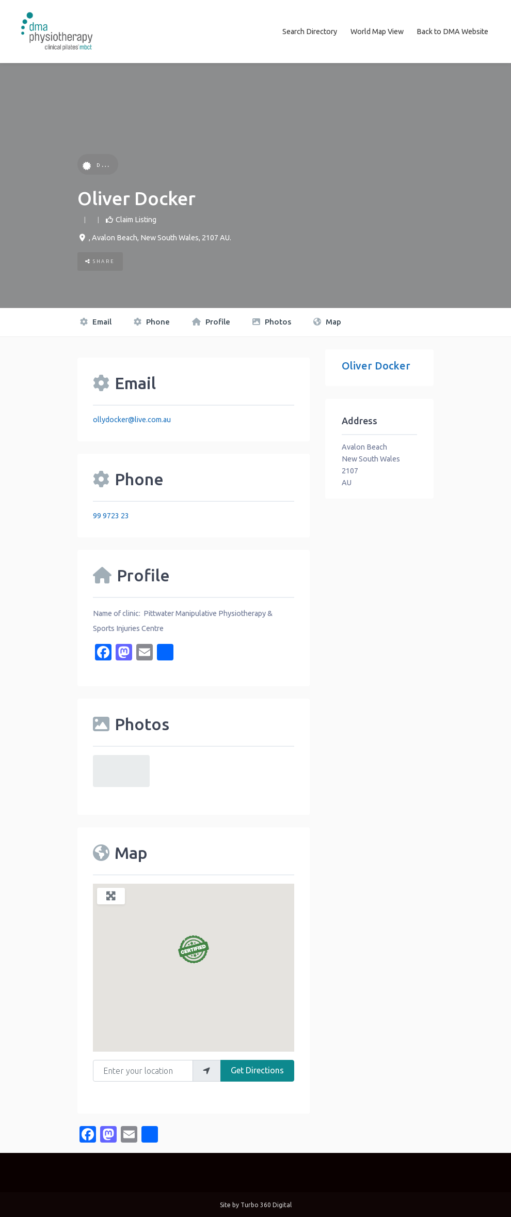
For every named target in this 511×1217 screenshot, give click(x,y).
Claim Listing (136, 218)
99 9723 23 (111, 515)
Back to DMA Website (452, 31)
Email (95, 321)
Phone (152, 321)
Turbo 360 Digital (266, 1203)
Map (327, 321)
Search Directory (309, 31)
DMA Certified (116, 164)
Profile (211, 321)
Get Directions (257, 1069)
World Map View (377, 31)
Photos (271, 321)
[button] (193, 948)
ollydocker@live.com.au (132, 418)
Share (100, 261)
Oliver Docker (376, 365)
